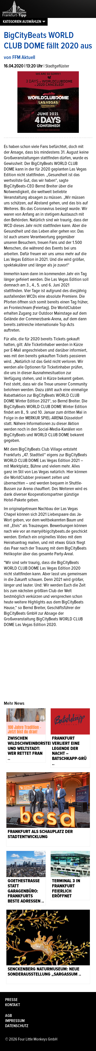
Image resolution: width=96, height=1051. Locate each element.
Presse (11, 999)
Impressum (15, 1020)
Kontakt (12, 1004)
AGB (8, 1015)
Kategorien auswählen (22, 21)
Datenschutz (16, 1025)
